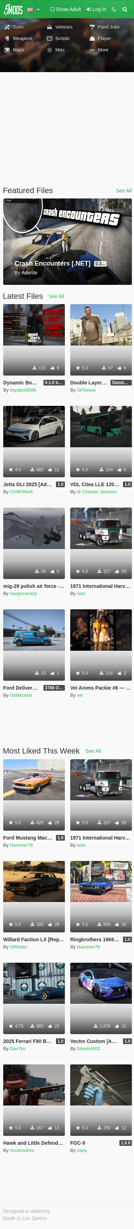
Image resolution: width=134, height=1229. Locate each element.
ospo (82, 1150)
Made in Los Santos (25, 1218)
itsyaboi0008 (23, 390)
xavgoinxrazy (23, 593)
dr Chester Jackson (97, 491)
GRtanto (18, 947)
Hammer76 (21, 845)
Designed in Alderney (26, 1211)
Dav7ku (18, 1048)
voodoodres (22, 1150)
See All (124, 190)
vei (80, 695)
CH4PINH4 (21, 491)
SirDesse (86, 390)
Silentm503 (88, 1048)
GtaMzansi (21, 695)
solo (81, 593)
